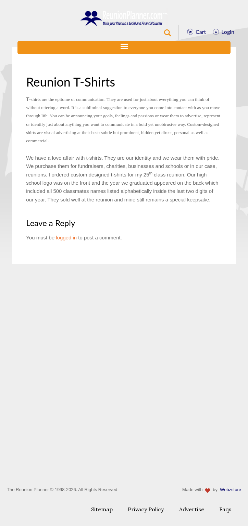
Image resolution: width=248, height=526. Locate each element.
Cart (201, 31)
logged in (66, 237)
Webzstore (230, 489)
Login (227, 31)
